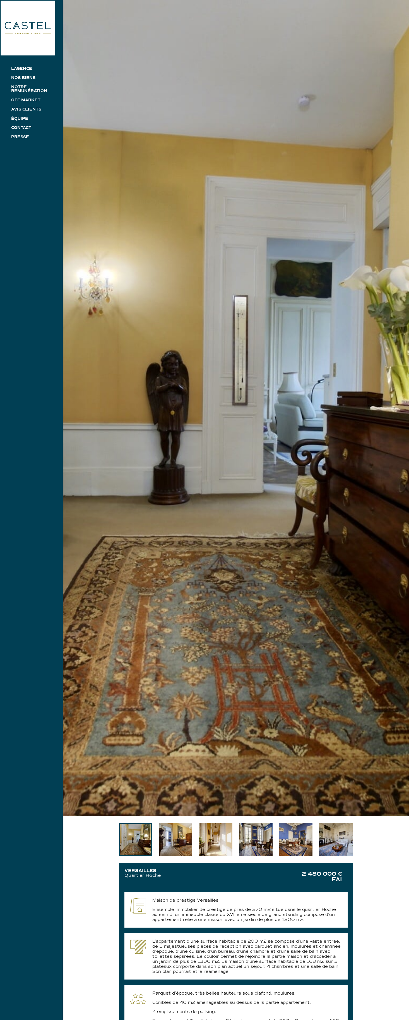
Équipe (19, 119)
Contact (21, 128)
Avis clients (26, 109)
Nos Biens (23, 78)
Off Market (25, 100)
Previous (114, 839)
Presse (20, 137)
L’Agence (21, 69)
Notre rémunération (29, 89)
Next (357, 839)
